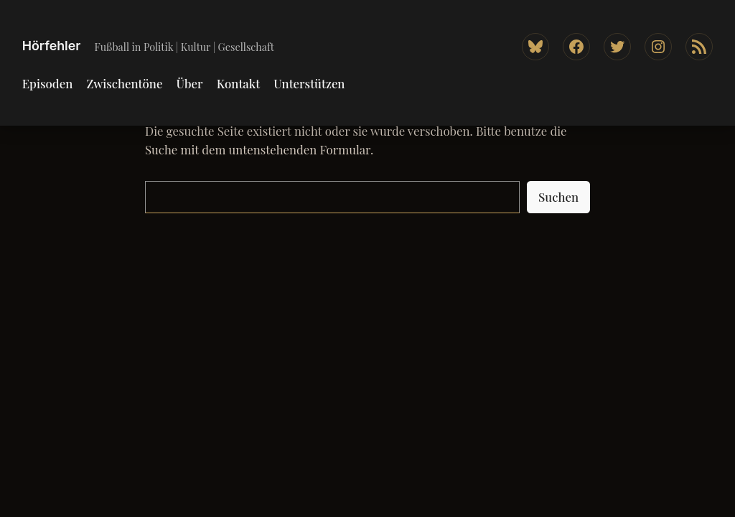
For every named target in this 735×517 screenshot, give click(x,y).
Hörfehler (51, 45)
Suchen (558, 197)
